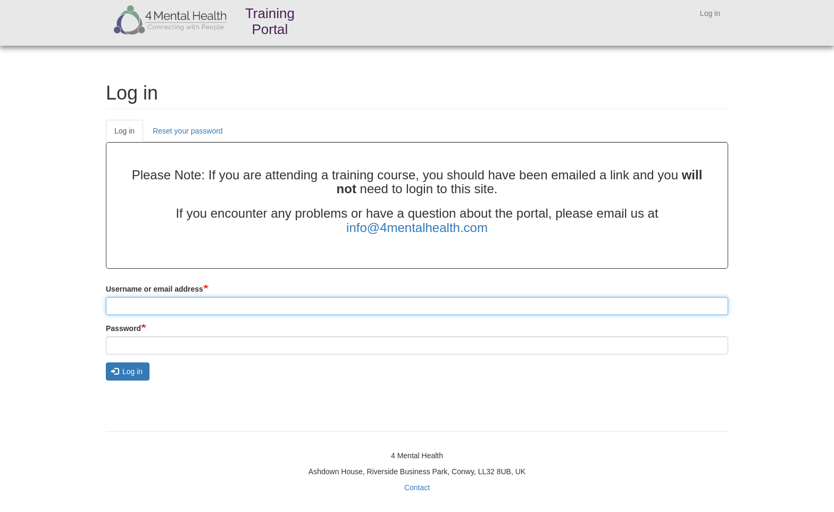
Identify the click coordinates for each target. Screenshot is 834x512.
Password (123, 328)
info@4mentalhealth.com (417, 227)
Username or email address (154, 289)
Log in (710, 13)
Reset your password (188, 131)
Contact (417, 487)
